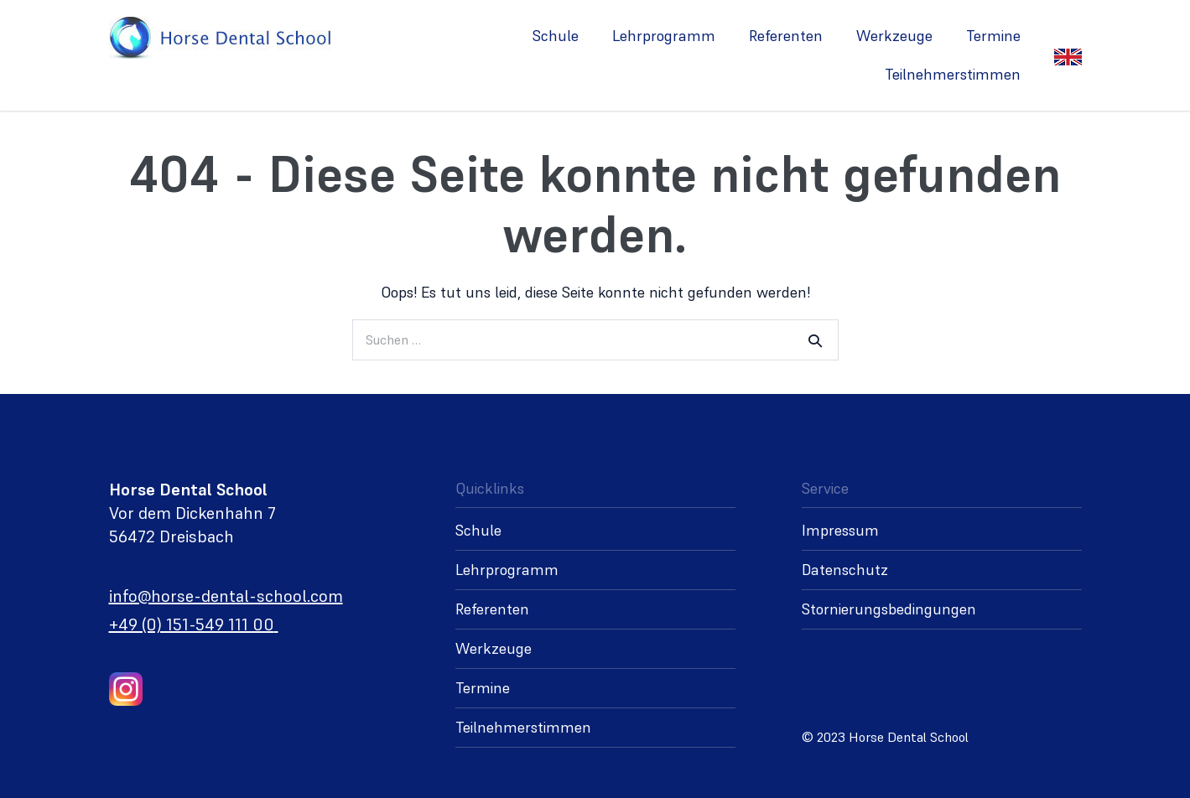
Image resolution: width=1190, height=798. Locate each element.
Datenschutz (845, 569)
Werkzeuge (894, 35)
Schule (556, 35)
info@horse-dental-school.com (226, 596)
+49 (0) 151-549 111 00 (191, 624)
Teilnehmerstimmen (953, 74)
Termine (993, 35)
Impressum (840, 530)
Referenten (786, 35)
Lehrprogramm (663, 35)
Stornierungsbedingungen (889, 609)
